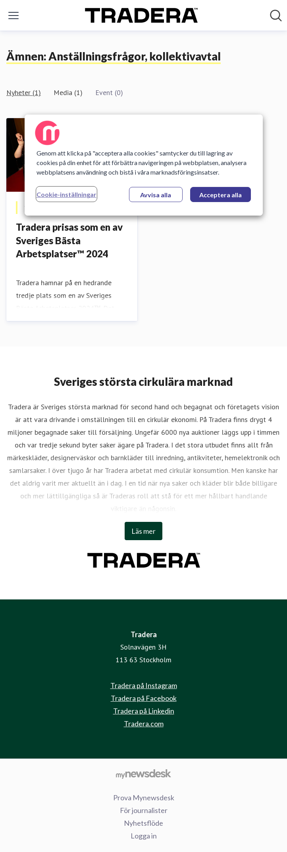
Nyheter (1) (23, 92)
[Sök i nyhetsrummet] (276, 15)
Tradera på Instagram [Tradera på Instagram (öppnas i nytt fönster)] (143, 685)
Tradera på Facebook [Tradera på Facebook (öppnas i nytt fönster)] (144, 698)
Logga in (144, 835)
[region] (144, 165)
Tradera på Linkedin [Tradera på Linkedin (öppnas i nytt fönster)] (143, 710)
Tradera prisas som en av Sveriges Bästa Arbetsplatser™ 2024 (69, 240)
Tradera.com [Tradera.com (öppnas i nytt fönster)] (144, 723)
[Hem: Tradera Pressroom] (141, 15)
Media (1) (68, 92)
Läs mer (143, 531)
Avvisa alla (155, 194)
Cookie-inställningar (66, 194)
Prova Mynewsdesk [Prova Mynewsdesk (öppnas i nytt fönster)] (143, 797)
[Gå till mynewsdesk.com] (143, 773)
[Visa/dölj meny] (13, 15)
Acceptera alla (220, 194)
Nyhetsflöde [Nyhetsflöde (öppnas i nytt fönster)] (143, 823)
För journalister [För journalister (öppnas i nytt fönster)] (144, 810)
